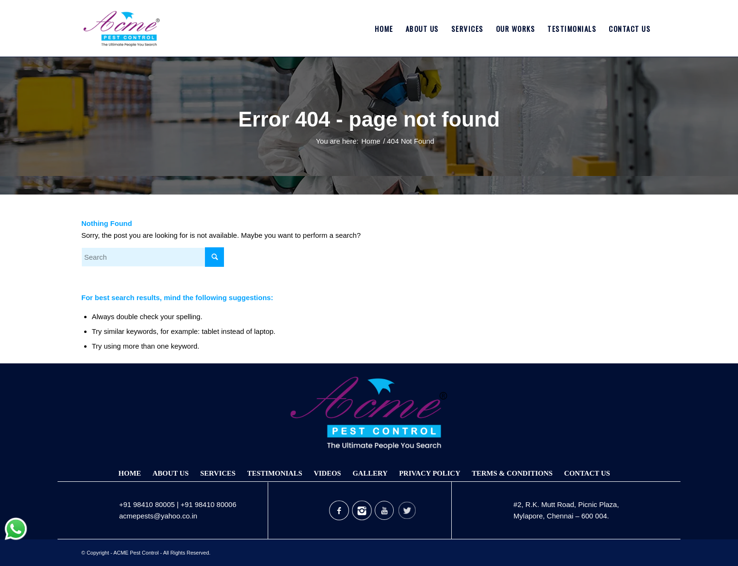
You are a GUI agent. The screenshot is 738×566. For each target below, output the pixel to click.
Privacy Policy (429, 473)
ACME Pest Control (135, 553)
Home (129, 473)
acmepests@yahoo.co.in (158, 516)
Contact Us (587, 473)
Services (218, 473)
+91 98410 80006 (208, 504)
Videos (327, 473)
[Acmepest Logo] (121, 28)
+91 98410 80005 (147, 504)
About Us (171, 473)
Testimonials (274, 473)
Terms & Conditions (512, 473)
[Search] (152, 257)
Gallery (370, 473)
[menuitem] (384, 28)
